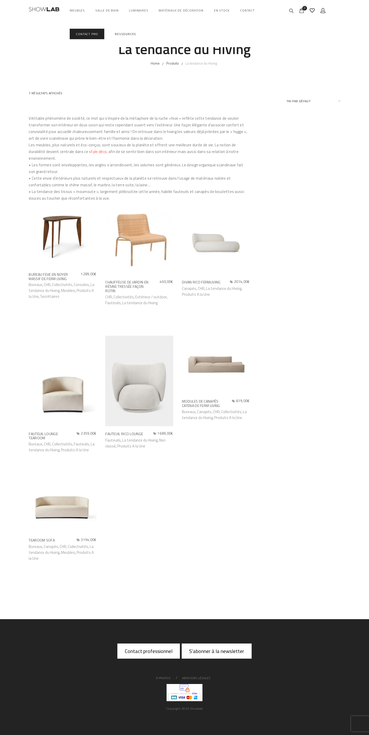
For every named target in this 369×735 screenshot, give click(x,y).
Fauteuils (113, 303)
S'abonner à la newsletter (216, 651)
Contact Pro (87, 34)
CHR (216, 412)
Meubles (77, 10)
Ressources (125, 34)
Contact (247, 10)
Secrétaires (49, 296)
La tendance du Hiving (140, 303)
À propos (163, 678)
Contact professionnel (148, 651)
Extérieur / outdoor (151, 297)
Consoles (81, 285)
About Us (14, 367)
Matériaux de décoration (181, 10)
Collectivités (62, 285)
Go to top (353, 367)
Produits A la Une (196, 294)
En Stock (222, 10)
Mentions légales (196, 678)
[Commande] (313, 101)
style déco (98, 152)
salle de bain (106, 10)
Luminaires (138, 10)
